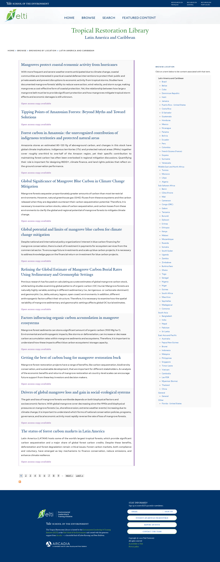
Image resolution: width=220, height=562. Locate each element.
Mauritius (166, 297)
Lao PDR (165, 377)
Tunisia (165, 170)
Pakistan (165, 328)
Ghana (164, 270)
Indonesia (166, 350)
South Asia (163, 313)
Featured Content (139, 17)
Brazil (164, 82)
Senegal (165, 278)
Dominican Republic (170, 93)
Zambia (165, 258)
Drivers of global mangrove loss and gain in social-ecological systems (75, 392)
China (164, 389)
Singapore (166, 362)
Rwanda (165, 243)
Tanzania (166, 212)
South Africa (167, 293)
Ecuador (165, 140)
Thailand (166, 385)
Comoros (166, 309)
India (164, 320)
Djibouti (165, 220)
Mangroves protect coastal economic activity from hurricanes (69, 64)
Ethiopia (165, 228)
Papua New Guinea (170, 343)
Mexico (165, 124)
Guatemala (166, 116)
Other (160, 400)
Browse (88, 17)
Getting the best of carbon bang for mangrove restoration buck (71, 357)
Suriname (166, 159)
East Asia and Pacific (167, 335)
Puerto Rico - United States (174, 105)
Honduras (166, 120)
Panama (165, 132)
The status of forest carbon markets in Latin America (63, 431)
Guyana (165, 155)
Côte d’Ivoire (167, 193)
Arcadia (59, 535)
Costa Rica (166, 109)
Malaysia (166, 354)
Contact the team (152, 531)
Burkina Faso (167, 266)
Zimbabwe (166, 262)
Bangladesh (167, 316)
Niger (164, 286)
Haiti (164, 97)
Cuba (164, 89)
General (161, 393)
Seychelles (166, 301)
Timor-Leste (167, 366)
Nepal (164, 324)
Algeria (165, 182)
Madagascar (167, 305)
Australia (166, 339)
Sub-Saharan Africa (166, 186)
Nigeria (165, 282)
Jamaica (165, 101)
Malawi (165, 235)
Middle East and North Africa (171, 167)
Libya (164, 178)
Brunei (164, 346)
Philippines (167, 358)
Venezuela (166, 163)
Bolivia (165, 136)
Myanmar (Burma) (170, 381)
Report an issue (152, 525)
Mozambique (167, 239)
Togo (164, 274)
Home (69, 17)
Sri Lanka (166, 331)
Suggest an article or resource (152, 518)
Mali (164, 197)
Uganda (165, 255)
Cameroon (166, 201)
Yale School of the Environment (13, 3)
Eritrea (165, 224)
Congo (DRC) (167, 204)
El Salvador (166, 113)
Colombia (166, 147)
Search (108, 17)
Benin (164, 189)
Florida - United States (172, 404)
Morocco (166, 174)
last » (79, 475)
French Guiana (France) (172, 151)
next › (69, 475)
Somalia (165, 247)
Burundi (165, 216)
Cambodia (166, 373)
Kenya (164, 231)
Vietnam (165, 370)
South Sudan (167, 251)
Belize (164, 86)
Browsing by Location (42, 50)
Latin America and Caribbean (76, 50)
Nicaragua (166, 128)
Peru (164, 144)
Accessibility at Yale (136, 544)
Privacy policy (134, 546)
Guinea (165, 289)
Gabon (165, 208)
